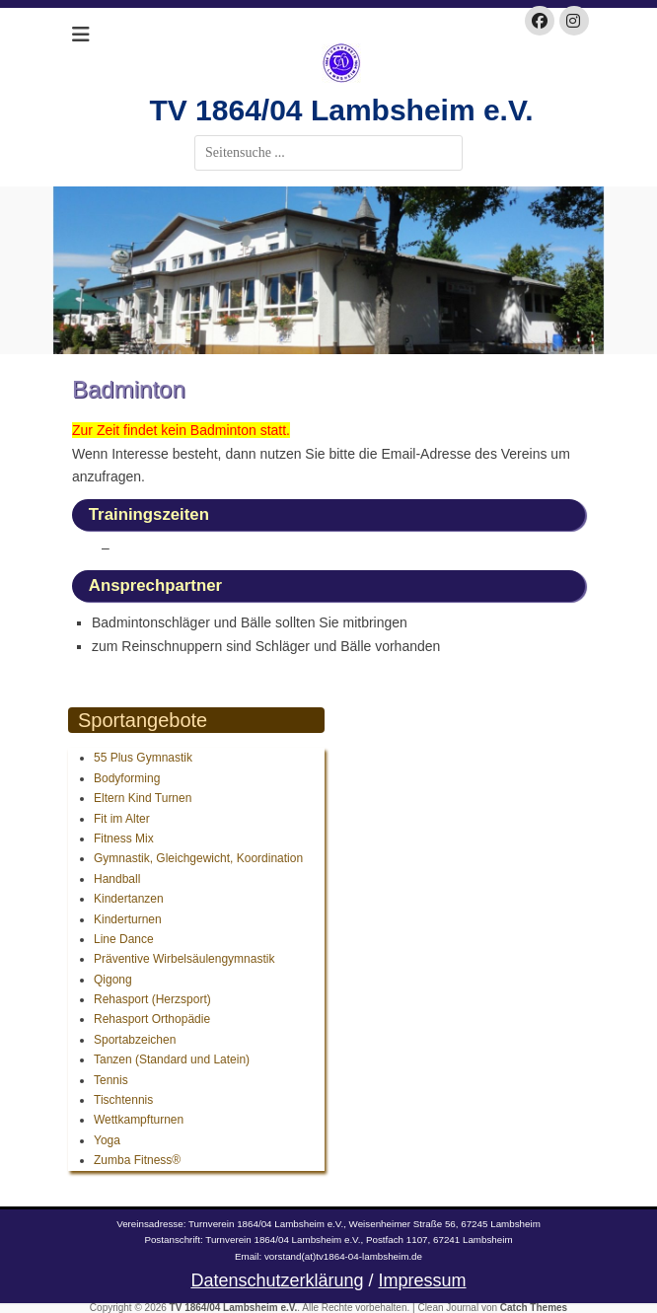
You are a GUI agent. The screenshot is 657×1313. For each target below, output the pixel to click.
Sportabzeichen (135, 1040)
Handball (117, 879)
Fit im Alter (122, 819)
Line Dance (124, 939)
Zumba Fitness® (137, 1160)
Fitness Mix (124, 838)
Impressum (423, 1280)
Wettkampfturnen (138, 1120)
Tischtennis (123, 1100)
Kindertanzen (129, 899)
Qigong (113, 979)
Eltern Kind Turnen (142, 798)
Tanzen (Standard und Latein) (172, 1059)
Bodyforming (127, 778)
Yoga (107, 1140)
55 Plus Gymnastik (143, 758)
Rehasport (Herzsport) (152, 999)
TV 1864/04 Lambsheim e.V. (341, 110)
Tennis (111, 1080)
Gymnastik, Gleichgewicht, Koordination (198, 858)
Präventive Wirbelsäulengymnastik (184, 959)
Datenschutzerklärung (276, 1280)
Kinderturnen (128, 919)
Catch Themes (533, 1307)
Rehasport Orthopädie (152, 1019)
